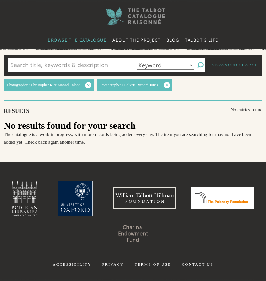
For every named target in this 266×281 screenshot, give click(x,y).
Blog (172, 40)
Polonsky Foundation (222, 198)
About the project (136, 40)
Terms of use (153, 264)
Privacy (113, 264)
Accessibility (72, 264)
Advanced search (234, 65)
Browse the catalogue (77, 40)
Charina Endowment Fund (133, 233)
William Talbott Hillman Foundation (144, 198)
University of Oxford (75, 198)
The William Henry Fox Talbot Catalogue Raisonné (133, 16)
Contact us (197, 264)
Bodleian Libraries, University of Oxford (24, 198)
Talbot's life (201, 40)
